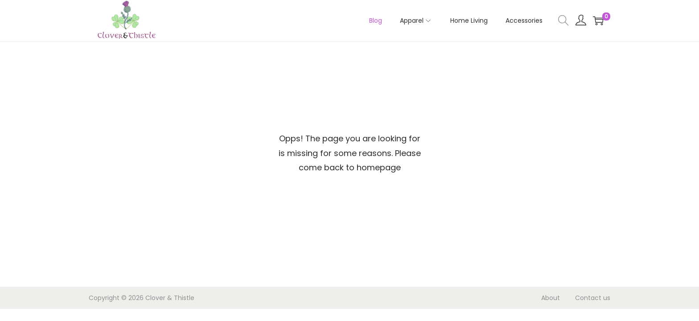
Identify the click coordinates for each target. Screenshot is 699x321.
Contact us (592, 297)
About (550, 297)
